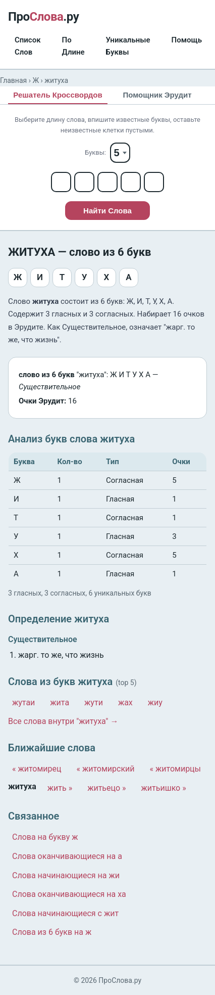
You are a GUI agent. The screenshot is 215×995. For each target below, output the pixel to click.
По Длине (73, 46)
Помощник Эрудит (157, 95)
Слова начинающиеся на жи (66, 875)
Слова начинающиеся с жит (65, 913)
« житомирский (106, 769)
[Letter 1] (61, 182)
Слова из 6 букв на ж (51, 932)
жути (93, 702)
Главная (13, 80)
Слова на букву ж (45, 837)
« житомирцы (175, 769)
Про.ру (43, 17)
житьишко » (163, 788)
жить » (59, 788)
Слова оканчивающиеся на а (67, 856)
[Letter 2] (84, 182)
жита (59, 702)
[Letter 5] (154, 182)
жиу (155, 702)
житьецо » (106, 788)
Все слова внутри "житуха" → (63, 721)
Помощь (187, 39)
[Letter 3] (107, 182)
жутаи (23, 702)
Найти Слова (107, 210)
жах (125, 702)
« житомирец (37, 769)
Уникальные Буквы (128, 46)
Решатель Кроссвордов (57, 95)
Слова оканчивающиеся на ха (69, 894)
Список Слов (28, 46)
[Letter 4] (131, 182)
